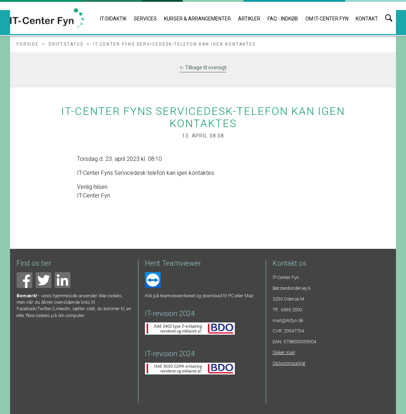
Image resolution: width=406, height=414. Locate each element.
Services (145, 19)
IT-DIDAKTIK (113, 19)
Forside (28, 44)
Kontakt (367, 19)
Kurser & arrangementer (197, 19)
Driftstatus (66, 44)
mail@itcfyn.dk (288, 320)
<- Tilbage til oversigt (203, 67)
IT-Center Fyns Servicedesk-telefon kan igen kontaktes (174, 44)
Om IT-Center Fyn (326, 19)
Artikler (249, 19)
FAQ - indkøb (283, 19)
